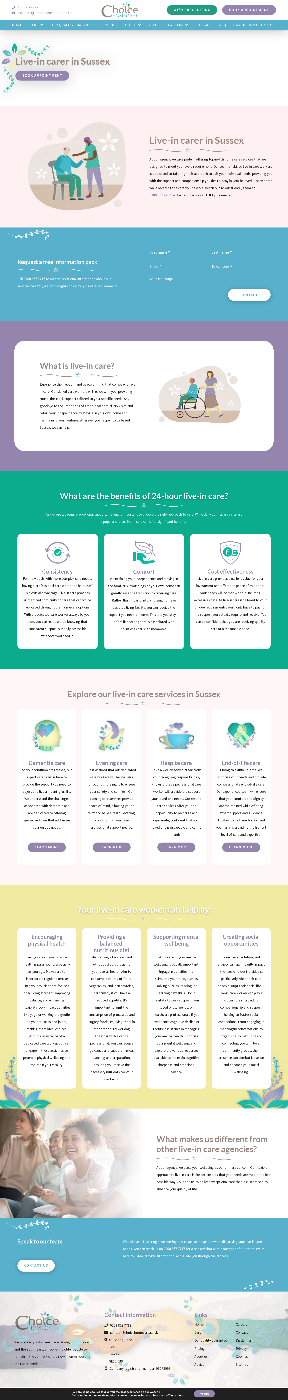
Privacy (241, 1348)
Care (197, 1332)
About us (201, 1356)
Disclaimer (243, 1340)
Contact (249, 295)
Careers (241, 1324)
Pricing (199, 1348)
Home (199, 1324)
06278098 (163, 1368)
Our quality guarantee (210, 1340)
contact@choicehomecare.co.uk (42, 13)
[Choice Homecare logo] (120, 10)
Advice (199, 1364)
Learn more (47, 847)
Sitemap (242, 1364)
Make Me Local (182, 1394)
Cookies (242, 1356)
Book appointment (42, 75)
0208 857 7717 (27, 7)
